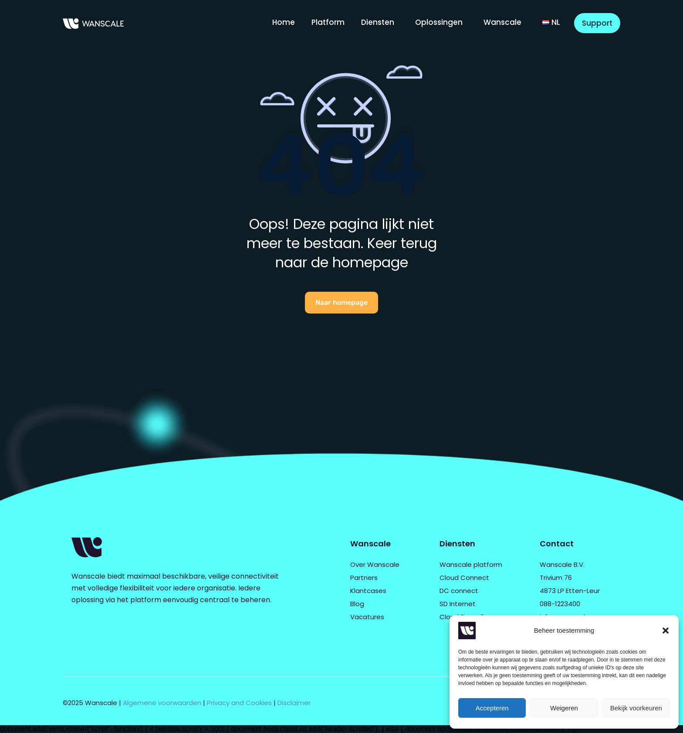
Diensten (377, 22)
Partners (364, 577)
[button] (665, 630)
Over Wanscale (374, 564)
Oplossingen (439, 22)
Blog (357, 603)
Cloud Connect (464, 577)
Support (597, 23)
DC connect (459, 590)
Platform (328, 22)
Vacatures (367, 616)
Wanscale (502, 22)
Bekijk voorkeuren (636, 708)
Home (283, 22)
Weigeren (564, 708)
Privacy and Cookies (239, 702)
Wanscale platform (471, 564)
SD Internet (458, 603)
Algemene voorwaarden (162, 702)
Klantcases (368, 590)
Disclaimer (294, 702)
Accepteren (492, 708)
